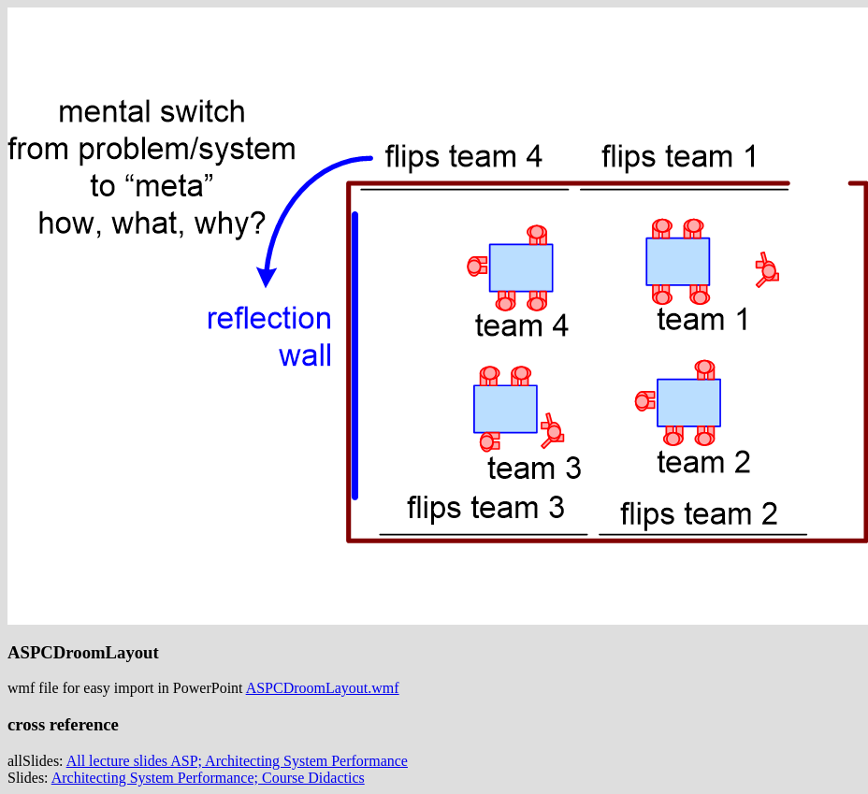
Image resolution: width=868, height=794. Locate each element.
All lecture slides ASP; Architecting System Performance (237, 761)
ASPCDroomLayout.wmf (322, 688)
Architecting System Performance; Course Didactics (208, 778)
